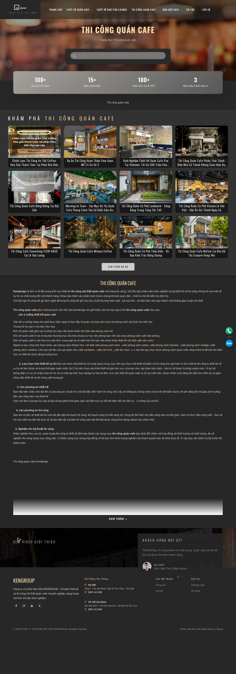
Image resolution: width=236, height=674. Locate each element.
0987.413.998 (95, 592)
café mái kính (104, 349)
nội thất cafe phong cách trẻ (97, 331)
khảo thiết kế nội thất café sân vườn (132, 340)
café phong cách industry (164, 345)
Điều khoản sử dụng (212, 629)
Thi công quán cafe (145, 9)
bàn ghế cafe (172, 9)
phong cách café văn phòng (143, 335)
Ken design (85, 373)
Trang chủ (106, 40)
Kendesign (79, 310)
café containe (86, 349)
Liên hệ (206, 9)
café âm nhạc (122, 349)
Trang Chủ (55, 9)
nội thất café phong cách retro (103, 345)
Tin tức (192, 9)
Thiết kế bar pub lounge (112, 9)
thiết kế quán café (45, 314)
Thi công (195, 591)
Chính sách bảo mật (190, 629)
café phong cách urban (135, 345)
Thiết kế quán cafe (79, 9)
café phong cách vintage (195, 345)
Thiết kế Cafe (198, 585)
